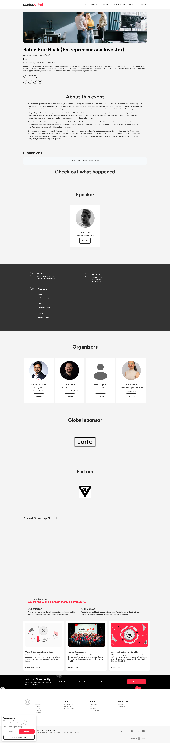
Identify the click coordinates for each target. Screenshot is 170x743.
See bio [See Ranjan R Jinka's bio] (39, 396)
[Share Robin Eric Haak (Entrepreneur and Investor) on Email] (40, 82)
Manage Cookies (19, 737)
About (131, 5)
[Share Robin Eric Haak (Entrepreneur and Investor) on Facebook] (25, 82)
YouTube (93, 708)
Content (105, 5)
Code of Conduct (51, 730)
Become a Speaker (68, 708)
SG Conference (68, 704)
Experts (37, 706)
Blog (91, 706)
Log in (143, 5)
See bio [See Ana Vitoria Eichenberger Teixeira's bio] (131, 396)
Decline (10, 731)
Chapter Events (67, 706)
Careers (120, 704)
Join (85, 5)
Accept (27, 731)
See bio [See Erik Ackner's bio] (69, 396)
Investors (38, 704)
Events (94, 5)
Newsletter (93, 704)
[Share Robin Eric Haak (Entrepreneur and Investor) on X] (30, 82)
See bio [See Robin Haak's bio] (85, 241)
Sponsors (38, 710)
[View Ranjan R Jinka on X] (38, 380)
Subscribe (135, 682)
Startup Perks (119, 5)
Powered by (138, 738)
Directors (38, 712)
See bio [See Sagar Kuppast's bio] (100, 396)
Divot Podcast (94, 710)
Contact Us (121, 706)
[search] (138, 4)
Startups (37, 708)
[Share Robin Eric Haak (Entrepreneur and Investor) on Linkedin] (35, 82)
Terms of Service (39, 730)
